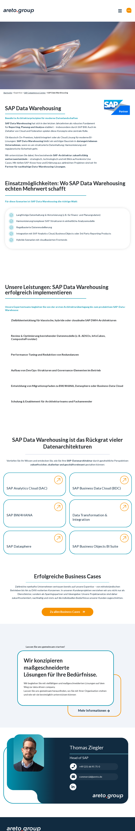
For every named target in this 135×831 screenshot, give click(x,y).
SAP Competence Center (35, 93)
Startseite (7, 93)
